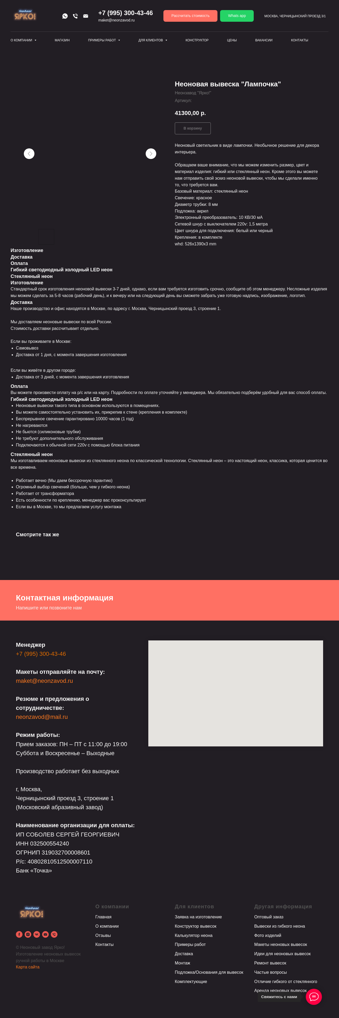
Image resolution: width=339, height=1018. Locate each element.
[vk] (36, 934)
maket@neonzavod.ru (44, 681)
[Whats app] (65, 16)
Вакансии (264, 40)
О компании (107, 926)
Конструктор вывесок (195, 926)
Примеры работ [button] (102, 40)
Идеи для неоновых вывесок (282, 953)
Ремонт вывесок (270, 963)
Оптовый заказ (268, 917)
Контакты (299, 40)
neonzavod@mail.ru (42, 717)
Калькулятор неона (193, 935)
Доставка (184, 953)
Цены (232, 40)
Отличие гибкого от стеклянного (285, 981)
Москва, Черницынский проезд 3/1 (295, 16)
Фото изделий (267, 935)
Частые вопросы (270, 972)
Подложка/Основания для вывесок (209, 972)
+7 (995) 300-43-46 (41, 653)
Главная (103, 917)
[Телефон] (75, 16)
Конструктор (197, 40)
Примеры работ (190, 944)
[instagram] (28, 934)
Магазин (62, 40)
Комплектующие (191, 981)
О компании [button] (22, 40)
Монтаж (182, 963)
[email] (45, 934)
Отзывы (103, 935)
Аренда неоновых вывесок (280, 990)
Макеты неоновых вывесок (280, 944)
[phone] (54, 934)
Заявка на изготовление (198, 917)
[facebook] (19, 934)
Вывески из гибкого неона (279, 926)
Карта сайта (27, 967)
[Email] (85, 16)
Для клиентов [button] (151, 40)
